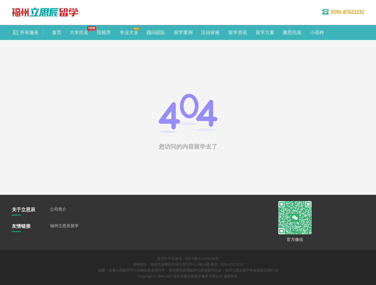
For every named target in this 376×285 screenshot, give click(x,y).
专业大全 (129, 32)
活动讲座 (210, 32)
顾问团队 (156, 32)
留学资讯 (237, 32)
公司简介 (58, 209)
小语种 (317, 32)
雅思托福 (292, 32)
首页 (56, 32)
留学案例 (183, 32)
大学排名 (79, 32)
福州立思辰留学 (64, 226)
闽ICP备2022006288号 (202, 258)
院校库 (104, 32)
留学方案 (265, 32)
